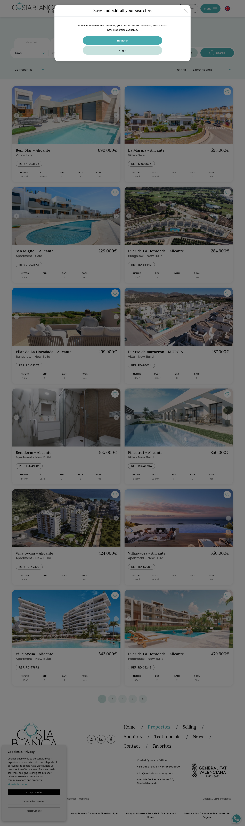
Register (122, 40)
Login (122, 50)
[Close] (185, 11)
